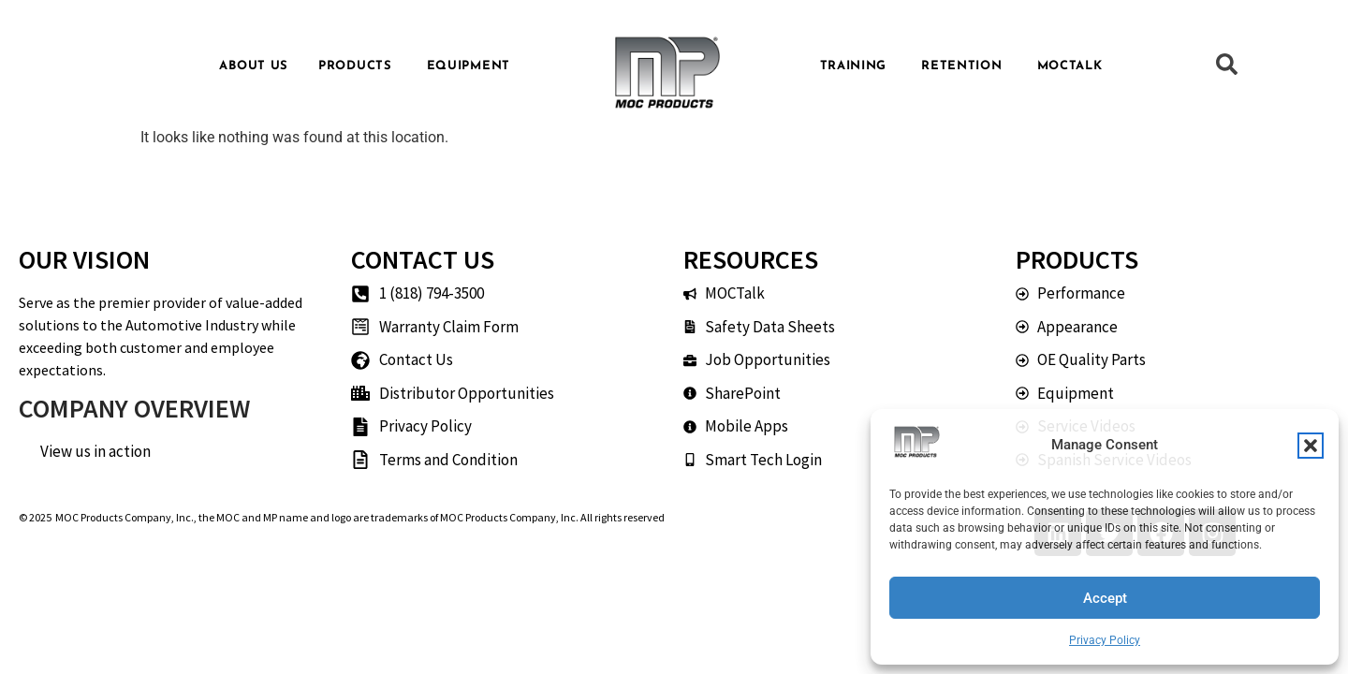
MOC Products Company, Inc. (124, 517)
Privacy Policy (1104, 640)
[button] (1310, 445)
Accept (1105, 598)
